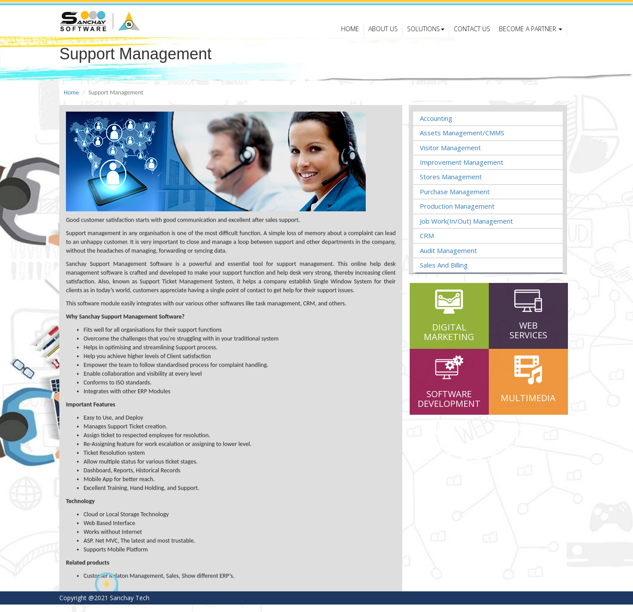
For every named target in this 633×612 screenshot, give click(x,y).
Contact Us (472, 34)
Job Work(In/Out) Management (466, 228)
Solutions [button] (425, 34)
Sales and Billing (444, 272)
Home (350, 34)
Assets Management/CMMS (462, 140)
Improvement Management (461, 169)
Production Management (457, 214)
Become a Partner (530, 34)
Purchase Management (455, 199)
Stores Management (451, 184)
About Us (383, 34)
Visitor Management (450, 155)
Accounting (436, 125)
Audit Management (448, 257)
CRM (427, 243)
